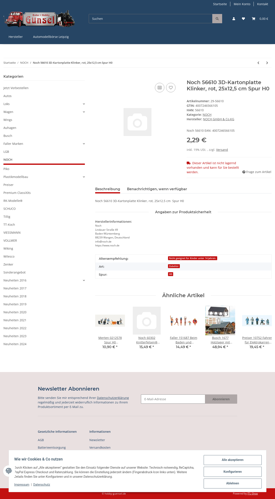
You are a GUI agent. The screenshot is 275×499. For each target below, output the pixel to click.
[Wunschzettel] (243, 18)
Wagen (8, 112)
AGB (41, 440)
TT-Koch (9, 224)
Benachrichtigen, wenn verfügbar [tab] (157, 189)
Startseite (220, 4)
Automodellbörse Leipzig (51, 37)
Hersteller (16, 37)
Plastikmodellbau (15, 177)
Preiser (8, 185)
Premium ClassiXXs (17, 193)
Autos (7, 96)
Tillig (6, 217)
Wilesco (8, 256)
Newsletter (97, 440)
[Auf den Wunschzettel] (171, 87)
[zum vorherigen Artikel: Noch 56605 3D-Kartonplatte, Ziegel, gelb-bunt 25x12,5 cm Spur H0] (258, 62)
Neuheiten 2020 (14, 312)
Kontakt (262, 4)
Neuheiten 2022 (14, 328)
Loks (6, 104)
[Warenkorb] (260, 18)
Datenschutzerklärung (113, 398)
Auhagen (9, 128)
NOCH (207, 115)
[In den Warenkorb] (98, 77)
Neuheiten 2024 (14, 344)
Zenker (8, 264)
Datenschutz (43, 485)
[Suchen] (150, 18)
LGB (6, 152)
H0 (170, 274)
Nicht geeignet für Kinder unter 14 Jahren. (192, 258)
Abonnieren (221, 399)
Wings (7, 120)
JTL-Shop (253, 493)
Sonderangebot (14, 272)
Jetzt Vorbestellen (16, 88)
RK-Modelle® (13, 201)
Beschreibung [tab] (107, 189)
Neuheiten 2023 (14, 336)
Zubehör (174, 266)
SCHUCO (9, 209)
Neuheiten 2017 (14, 288)
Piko (6, 169)
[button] (233, 18)
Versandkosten (100, 447)
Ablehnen (231, 483)
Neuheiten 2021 (14, 320)
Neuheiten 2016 (14, 280)
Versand (222, 150)
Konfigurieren (231, 472)
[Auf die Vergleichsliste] (159, 87)
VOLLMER (10, 240)
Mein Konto (242, 4)
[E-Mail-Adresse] (173, 399)
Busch (7, 136)
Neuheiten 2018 (14, 296)
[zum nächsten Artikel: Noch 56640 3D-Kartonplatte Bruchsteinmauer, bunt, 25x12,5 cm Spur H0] (267, 62)
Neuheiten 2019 (14, 304)
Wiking (8, 248)
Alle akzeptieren (231, 461)
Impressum (23, 485)
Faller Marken (13, 144)
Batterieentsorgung (52, 447)
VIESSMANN (12, 232)
